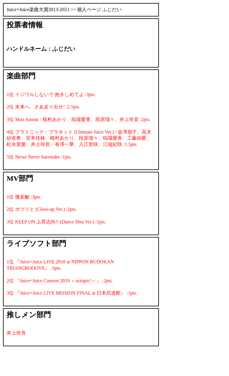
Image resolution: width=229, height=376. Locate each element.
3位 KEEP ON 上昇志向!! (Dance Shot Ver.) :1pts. (56, 221)
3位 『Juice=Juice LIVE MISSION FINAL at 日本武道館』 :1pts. (72, 293)
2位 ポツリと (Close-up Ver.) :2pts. (42, 209)
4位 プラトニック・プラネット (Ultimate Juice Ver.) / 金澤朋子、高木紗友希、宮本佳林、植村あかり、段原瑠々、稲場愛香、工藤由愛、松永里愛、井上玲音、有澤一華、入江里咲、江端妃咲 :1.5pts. (79, 138)
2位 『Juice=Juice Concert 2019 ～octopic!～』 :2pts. (60, 280)
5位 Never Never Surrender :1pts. (39, 156)
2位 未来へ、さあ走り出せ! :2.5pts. (43, 106)
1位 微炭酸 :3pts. (24, 196)
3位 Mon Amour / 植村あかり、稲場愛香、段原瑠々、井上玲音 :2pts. (78, 119)
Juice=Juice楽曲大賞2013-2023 (38, 9)
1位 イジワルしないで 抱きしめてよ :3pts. (51, 94)
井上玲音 (16, 332)
